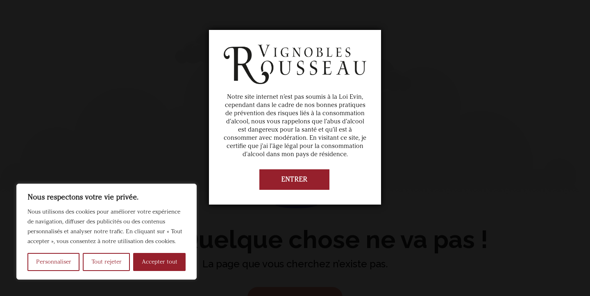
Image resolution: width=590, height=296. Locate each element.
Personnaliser (53, 261)
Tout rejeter (106, 261)
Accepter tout (159, 261)
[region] (106, 232)
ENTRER (294, 179)
